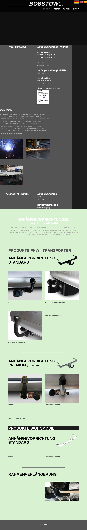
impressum (46, 524)
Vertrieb (57, 9)
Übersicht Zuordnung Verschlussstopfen (49, 88)
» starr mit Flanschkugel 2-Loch (46, 55)
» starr (39, 197)
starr (10, 302)
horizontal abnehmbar (17, 342)
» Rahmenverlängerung (43, 208)
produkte (66, 9)
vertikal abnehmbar (53, 315)
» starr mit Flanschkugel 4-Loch (46, 57)
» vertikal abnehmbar (43, 65)
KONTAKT (76, 9)
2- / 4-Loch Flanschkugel (55, 302)
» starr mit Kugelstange (43, 52)
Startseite (47, 9)
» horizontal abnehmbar (44, 62)
